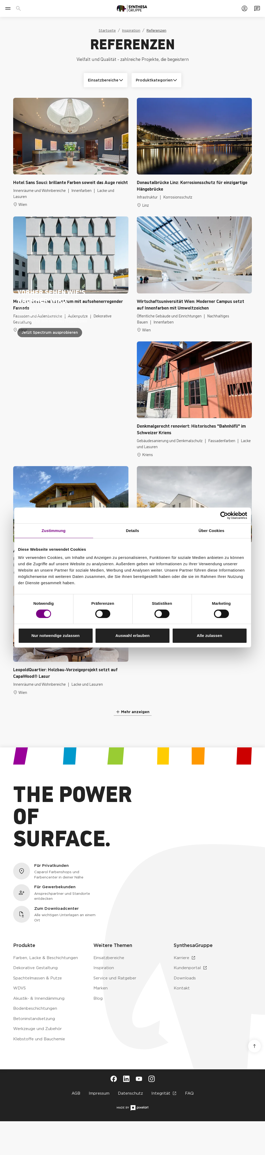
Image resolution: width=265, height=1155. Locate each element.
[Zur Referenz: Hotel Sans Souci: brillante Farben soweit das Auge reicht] (70, 153)
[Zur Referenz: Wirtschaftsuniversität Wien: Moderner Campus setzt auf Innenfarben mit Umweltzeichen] (194, 274)
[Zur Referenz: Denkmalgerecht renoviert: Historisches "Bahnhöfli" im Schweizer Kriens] (194, 399)
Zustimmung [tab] (54, 530)
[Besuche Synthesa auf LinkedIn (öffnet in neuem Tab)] (126, 1079)
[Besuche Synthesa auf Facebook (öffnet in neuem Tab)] (114, 1079)
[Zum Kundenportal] (244, 8)
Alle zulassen (209, 635)
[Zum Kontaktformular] (257, 8)
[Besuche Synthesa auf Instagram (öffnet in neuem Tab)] (151, 1079)
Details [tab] (132, 530)
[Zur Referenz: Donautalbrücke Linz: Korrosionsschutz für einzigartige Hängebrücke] (194, 153)
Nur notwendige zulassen (55, 635)
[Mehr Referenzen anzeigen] (133, 712)
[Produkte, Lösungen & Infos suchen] (19, 8)
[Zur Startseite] (132, 8)
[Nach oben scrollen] (254, 1046)
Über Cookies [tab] (211, 530)
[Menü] (8, 8)
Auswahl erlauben (133, 635)
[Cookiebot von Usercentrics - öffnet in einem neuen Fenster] (224, 515)
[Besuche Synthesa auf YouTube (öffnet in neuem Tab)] (139, 1079)
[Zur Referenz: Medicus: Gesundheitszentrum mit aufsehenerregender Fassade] (70, 274)
